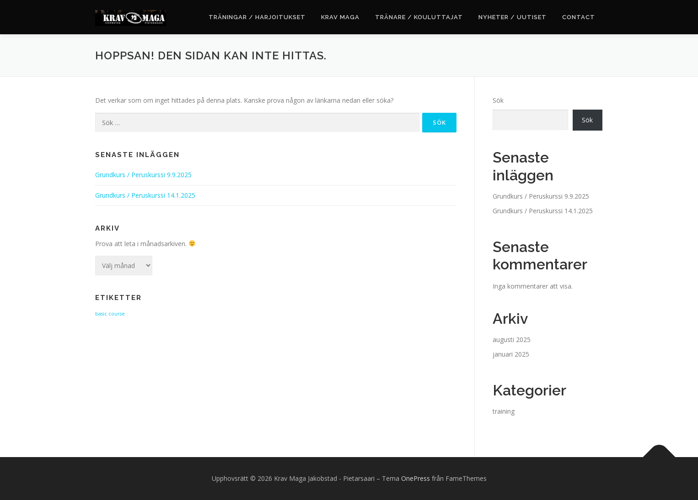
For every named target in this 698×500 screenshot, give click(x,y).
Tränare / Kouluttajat (419, 17)
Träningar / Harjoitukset (257, 17)
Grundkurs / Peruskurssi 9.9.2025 (143, 174)
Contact (578, 17)
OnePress (415, 478)
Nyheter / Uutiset (512, 17)
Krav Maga (340, 17)
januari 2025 (511, 354)
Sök (498, 100)
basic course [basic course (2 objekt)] (110, 314)
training (504, 411)
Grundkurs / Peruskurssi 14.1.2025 (145, 195)
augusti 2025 (512, 339)
